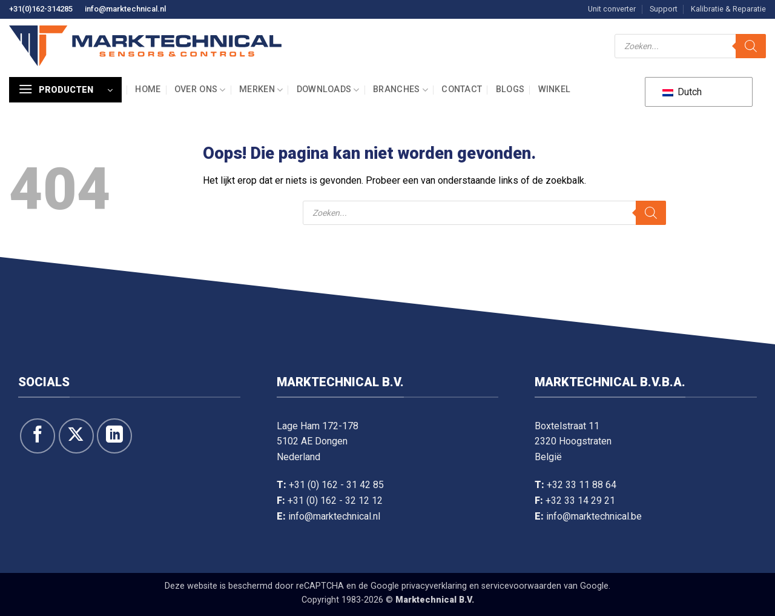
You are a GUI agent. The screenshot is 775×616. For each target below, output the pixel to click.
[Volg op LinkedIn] (114, 436)
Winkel (554, 89)
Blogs (510, 89)
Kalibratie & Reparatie (728, 8)
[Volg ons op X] (76, 436)
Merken (261, 90)
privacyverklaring (434, 586)
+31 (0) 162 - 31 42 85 (336, 484)
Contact (461, 89)
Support (664, 8)
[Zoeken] (751, 46)
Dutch (682, 92)
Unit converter (612, 8)
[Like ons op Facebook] (37, 436)
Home (147, 89)
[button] (65, 89)
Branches (400, 90)
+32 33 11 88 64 (581, 484)
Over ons (200, 90)
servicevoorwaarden (521, 586)
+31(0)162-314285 (41, 8)
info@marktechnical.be (594, 516)
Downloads (328, 90)
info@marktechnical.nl (125, 8)
